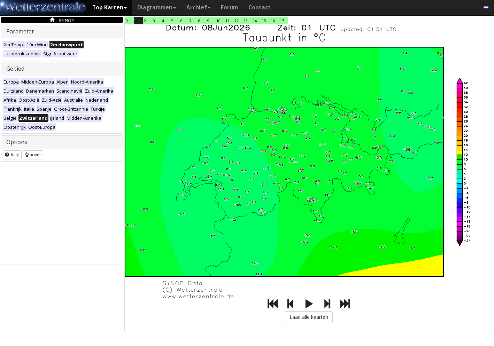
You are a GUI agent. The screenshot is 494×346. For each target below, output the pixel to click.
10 (218, 20)
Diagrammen (156, 7)
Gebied (15, 68)
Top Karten (109, 7)
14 (255, 20)
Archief (198, 7)
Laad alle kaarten (309, 317)
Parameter (20, 31)
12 (236, 20)
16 (273, 20)
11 (227, 20)
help (12, 154)
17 (282, 20)
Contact (259, 7)
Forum (229, 7)
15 (264, 20)
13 (246, 20)
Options (16, 142)
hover (33, 154)
